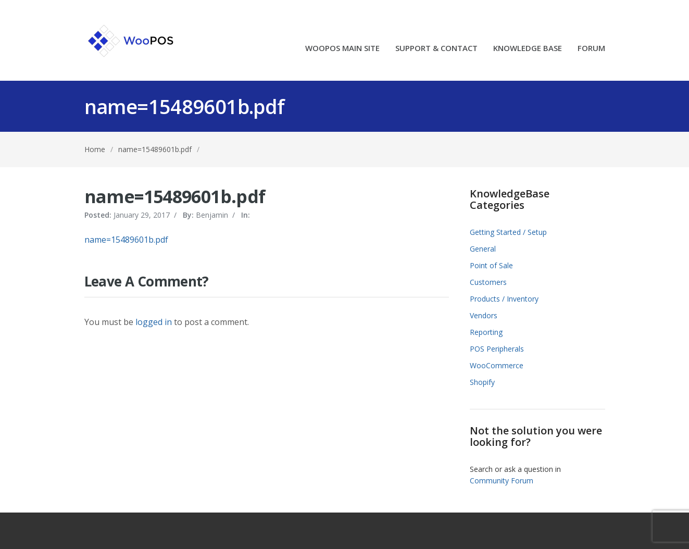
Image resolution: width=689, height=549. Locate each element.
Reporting (486, 332)
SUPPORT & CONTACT (436, 48)
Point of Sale (491, 265)
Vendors (483, 315)
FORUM (591, 48)
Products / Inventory (504, 299)
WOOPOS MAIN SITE (342, 48)
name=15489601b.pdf (155, 149)
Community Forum (501, 480)
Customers (488, 282)
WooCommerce (496, 365)
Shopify (482, 382)
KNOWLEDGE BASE (527, 48)
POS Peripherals (497, 349)
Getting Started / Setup (508, 232)
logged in (153, 322)
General (483, 249)
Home (94, 149)
